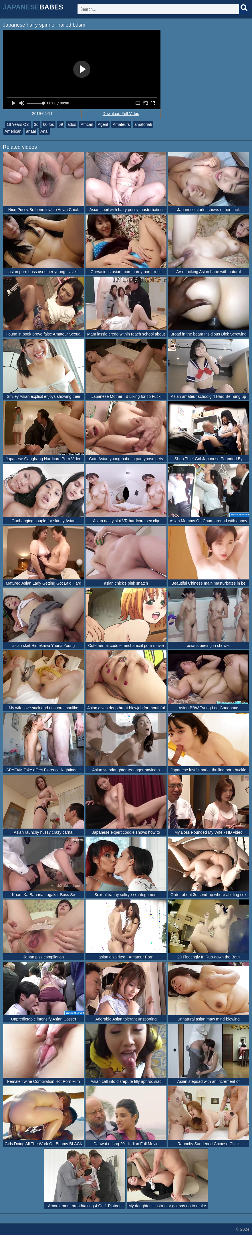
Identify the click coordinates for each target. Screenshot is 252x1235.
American (13, 131)
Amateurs (121, 124)
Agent (103, 124)
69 (60, 124)
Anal (44, 131)
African (87, 124)
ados (72, 124)
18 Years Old (18, 124)
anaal (31, 131)
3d (36, 124)
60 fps (48, 124)
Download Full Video (121, 113)
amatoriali (143, 124)
